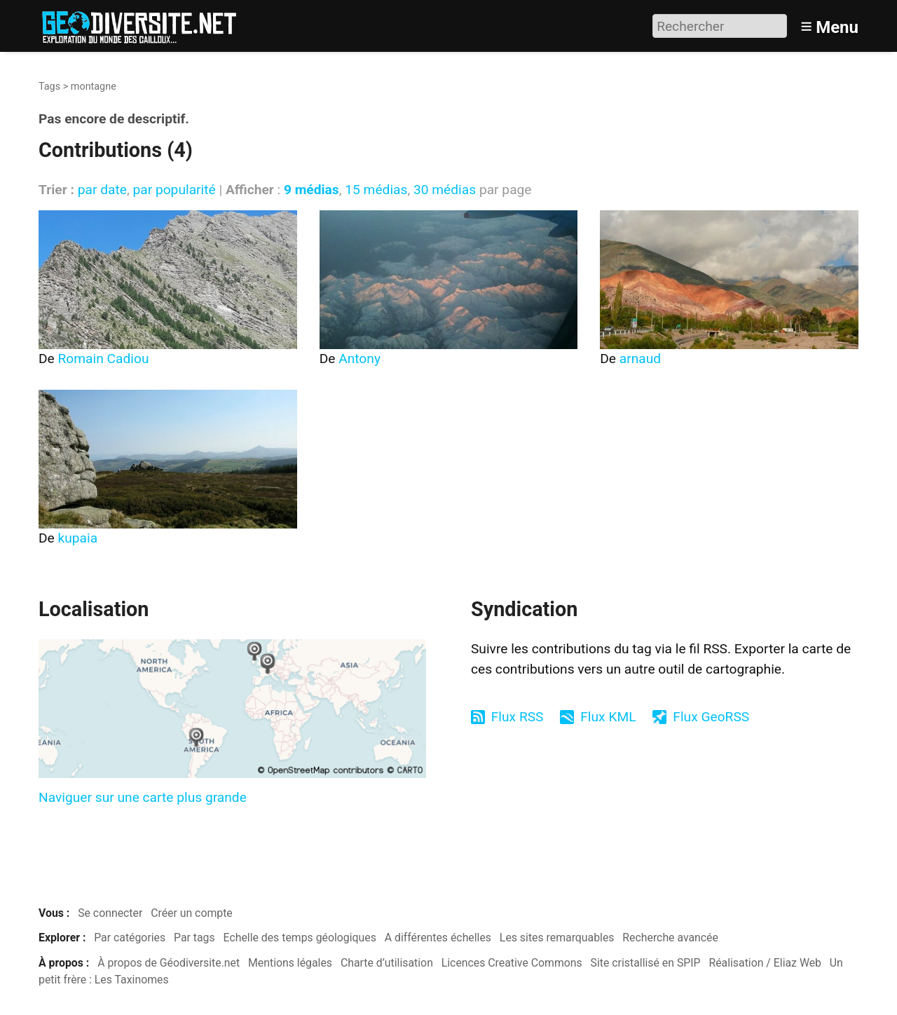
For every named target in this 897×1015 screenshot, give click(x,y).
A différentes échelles (438, 937)
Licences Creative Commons (511, 962)
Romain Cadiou (103, 358)
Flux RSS (517, 717)
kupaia (78, 538)
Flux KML (608, 717)
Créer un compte (192, 913)
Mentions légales (290, 962)
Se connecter (110, 913)
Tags (49, 87)
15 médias (376, 190)
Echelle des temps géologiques (300, 937)
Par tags (194, 937)
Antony (359, 358)
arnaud (640, 358)
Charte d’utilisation (387, 962)
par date (102, 190)
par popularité (173, 190)
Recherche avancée (670, 937)
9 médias (311, 190)
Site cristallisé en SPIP (646, 962)
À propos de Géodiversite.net (168, 962)
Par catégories (129, 937)
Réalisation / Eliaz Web (764, 962)
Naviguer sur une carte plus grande (143, 797)
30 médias (444, 190)
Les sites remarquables (557, 937)
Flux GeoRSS (711, 717)
